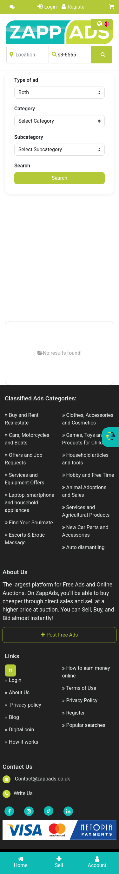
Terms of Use (79, 688)
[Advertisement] (59, 257)
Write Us (18, 793)
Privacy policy (23, 705)
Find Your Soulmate (31, 523)
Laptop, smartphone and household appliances (29, 502)
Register (74, 7)
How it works (21, 742)
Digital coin (19, 730)
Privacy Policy (80, 700)
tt (10, 670)
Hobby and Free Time (90, 475)
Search (22, 166)
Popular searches (84, 725)
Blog (12, 717)
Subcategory (28, 137)
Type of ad (26, 80)
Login (46, 7)
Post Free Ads (59, 635)
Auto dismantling (85, 547)
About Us (17, 692)
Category (24, 109)
